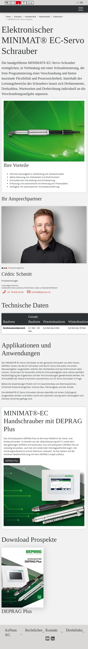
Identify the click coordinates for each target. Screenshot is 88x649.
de (77, 3)
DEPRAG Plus (11, 460)
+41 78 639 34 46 (13, 292)
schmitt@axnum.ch (38, 292)
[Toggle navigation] (81, 9)
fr (81, 3)
